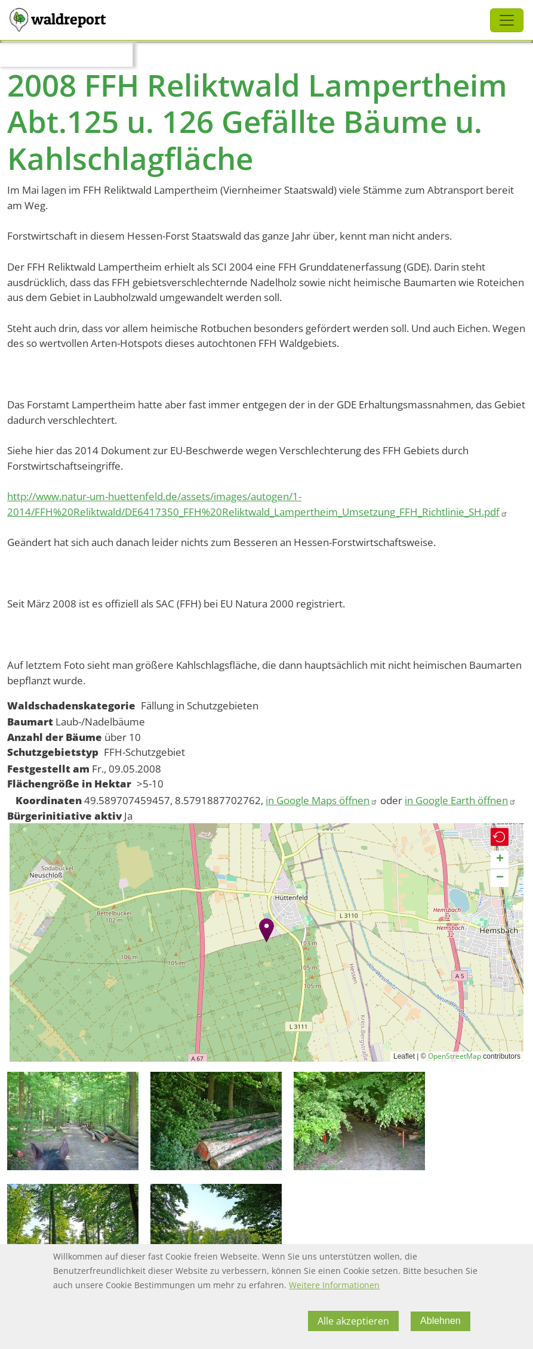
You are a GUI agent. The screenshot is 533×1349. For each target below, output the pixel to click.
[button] (266, 930)
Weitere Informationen (334, 1285)
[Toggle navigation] (506, 20)
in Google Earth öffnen (460, 800)
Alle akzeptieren (353, 1321)
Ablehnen (440, 1321)
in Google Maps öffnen (322, 800)
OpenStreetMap (454, 1056)
